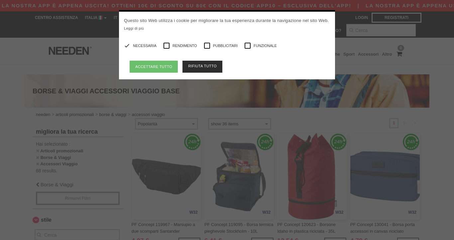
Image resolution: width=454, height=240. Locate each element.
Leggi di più (134, 28)
